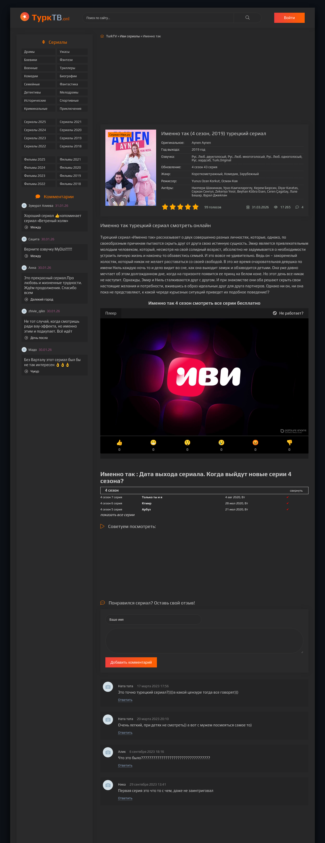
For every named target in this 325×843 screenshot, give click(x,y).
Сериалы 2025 (35, 122)
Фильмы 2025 (34, 159)
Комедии (31, 76)
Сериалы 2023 (35, 138)
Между (33, 227)
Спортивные (69, 100)
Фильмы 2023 (34, 176)
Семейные (32, 84)
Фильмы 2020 (70, 167)
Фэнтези (66, 60)
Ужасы (65, 52)
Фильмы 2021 (70, 159)
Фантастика (69, 84)
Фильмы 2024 (34, 167)
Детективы (32, 92)
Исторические (35, 100)
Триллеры (67, 68)
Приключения (70, 109)
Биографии (68, 76)
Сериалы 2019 (71, 138)
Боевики (30, 60)
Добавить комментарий (131, 662)
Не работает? (288, 313)
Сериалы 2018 (71, 146)
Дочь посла (36, 337)
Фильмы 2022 (34, 184)
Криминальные (35, 109)
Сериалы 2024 (35, 130)
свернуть (296, 490)
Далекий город (39, 299)
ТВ (51, 17)
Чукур (32, 371)
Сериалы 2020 (71, 130)
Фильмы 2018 (70, 184)
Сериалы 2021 (71, 122)
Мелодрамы (69, 92)
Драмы (29, 52)
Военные (31, 68)
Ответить (125, 700)
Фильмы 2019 (70, 176)
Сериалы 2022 (35, 146)
